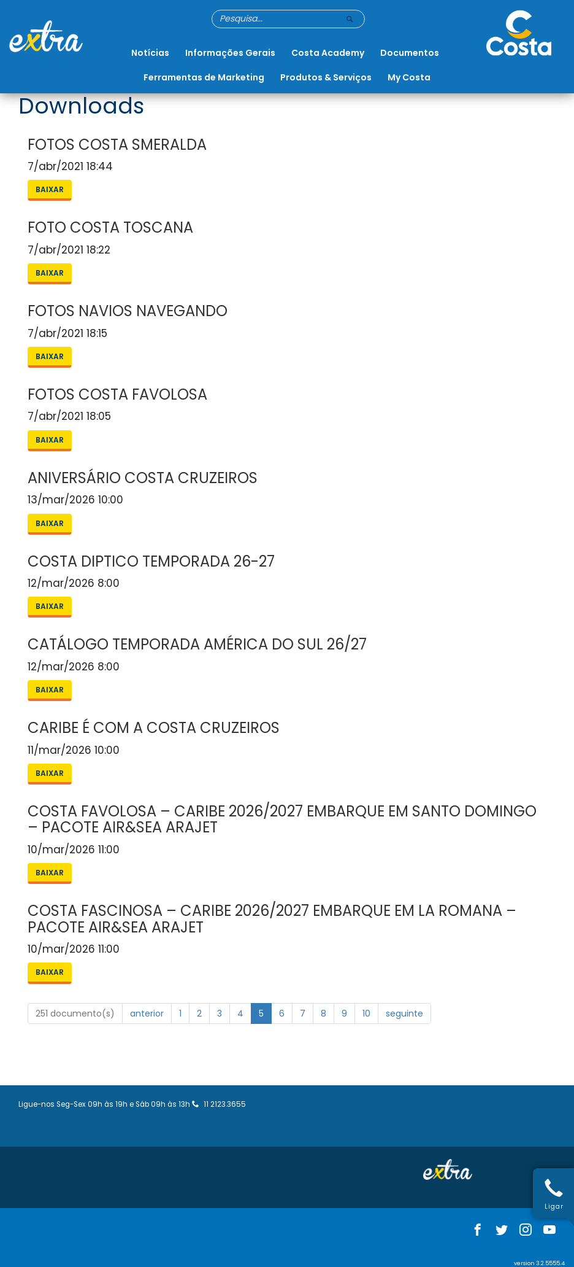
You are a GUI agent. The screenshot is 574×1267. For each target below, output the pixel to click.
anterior (147, 1013)
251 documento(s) (75, 1013)
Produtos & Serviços (326, 77)
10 (366, 1013)
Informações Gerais (230, 53)
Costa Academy (327, 53)
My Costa (409, 77)
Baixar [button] (50, 189)
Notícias (150, 53)
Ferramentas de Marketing (204, 77)
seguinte (404, 1013)
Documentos (409, 53)
